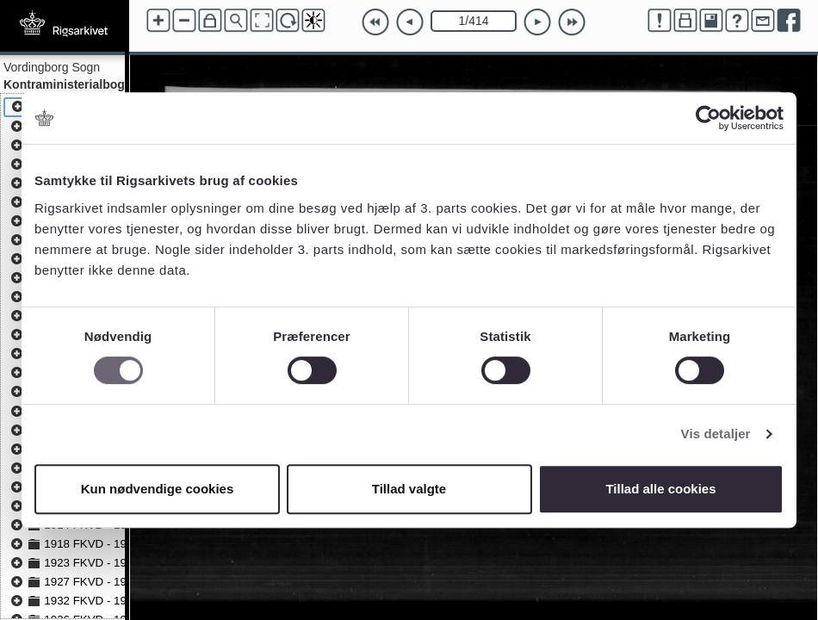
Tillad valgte (409, 488)
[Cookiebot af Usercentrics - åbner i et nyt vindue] (708, 118)
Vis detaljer (716, 433)
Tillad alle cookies (660, 488)
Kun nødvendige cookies (157, 488)
